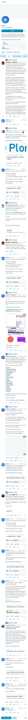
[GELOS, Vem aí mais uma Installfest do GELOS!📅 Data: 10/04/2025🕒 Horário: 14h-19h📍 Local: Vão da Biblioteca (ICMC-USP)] (14, 533)
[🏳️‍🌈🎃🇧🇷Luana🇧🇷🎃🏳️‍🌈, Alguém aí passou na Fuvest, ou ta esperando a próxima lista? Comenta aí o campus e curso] (14, 247)
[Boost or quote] (10, 116)
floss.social (9, 27)
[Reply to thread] (7, 403)
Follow (12, 31)
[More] (25, 116)
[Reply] (7, 116)
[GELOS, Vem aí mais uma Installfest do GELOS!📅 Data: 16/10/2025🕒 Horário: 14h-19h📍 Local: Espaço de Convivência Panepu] (14, 273)
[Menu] (25, 31)
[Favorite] (14, 116)
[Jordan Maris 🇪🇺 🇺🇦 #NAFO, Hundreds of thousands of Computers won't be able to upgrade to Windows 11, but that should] (14, 503)
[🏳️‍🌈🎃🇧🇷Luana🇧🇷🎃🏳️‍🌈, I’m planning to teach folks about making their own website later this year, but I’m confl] (14, 88)
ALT (24, 341)
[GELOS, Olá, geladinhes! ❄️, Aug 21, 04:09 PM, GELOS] (14, 711)
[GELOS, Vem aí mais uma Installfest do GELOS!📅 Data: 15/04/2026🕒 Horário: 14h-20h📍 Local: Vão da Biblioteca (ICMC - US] (14, 184)
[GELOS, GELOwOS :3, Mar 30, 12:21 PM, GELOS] (14, 122)
